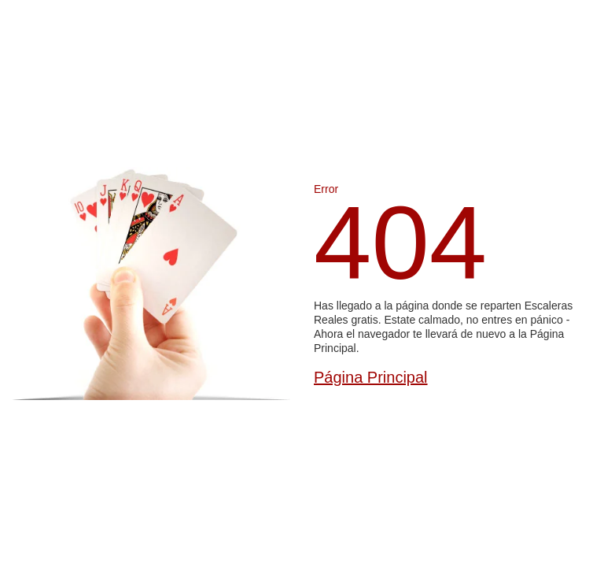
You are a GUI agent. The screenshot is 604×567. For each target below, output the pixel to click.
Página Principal (371, 377)
